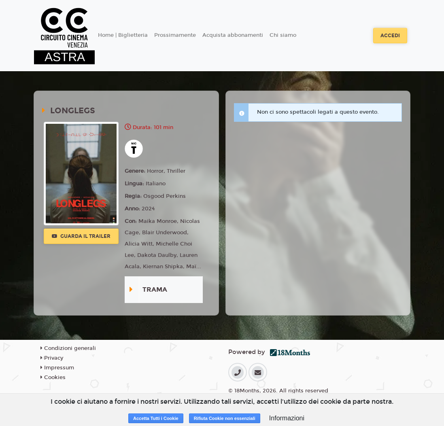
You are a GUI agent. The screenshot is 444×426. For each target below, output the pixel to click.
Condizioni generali (68, 348)
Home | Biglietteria (123, 35)
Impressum (57, 368)
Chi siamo (283, 35)
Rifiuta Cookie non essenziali (224, 418)
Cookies (53, 377)
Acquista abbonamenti (232, 35)
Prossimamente (175, 35)
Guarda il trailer (81, 236)
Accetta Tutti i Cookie (155, 418)
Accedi (390, 35)
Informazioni (286, 418)
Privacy (51, 358)
